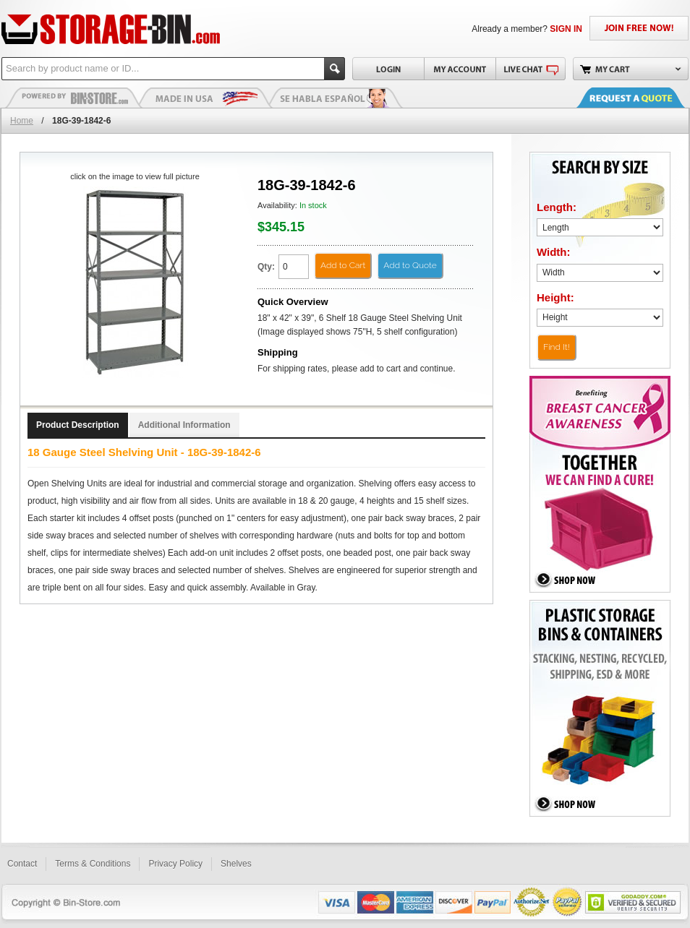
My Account (459, 68)
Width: (554, 252)
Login (388, 68)
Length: (556, 207)
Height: (555, 297)
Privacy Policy (175, 864)
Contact (22, 864)
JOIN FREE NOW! (639, 28)
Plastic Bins (73, 97)
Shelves (236, 864)
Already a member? (527, 29)
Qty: (266, 267)
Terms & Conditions (92, 864)
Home (21, 121)
